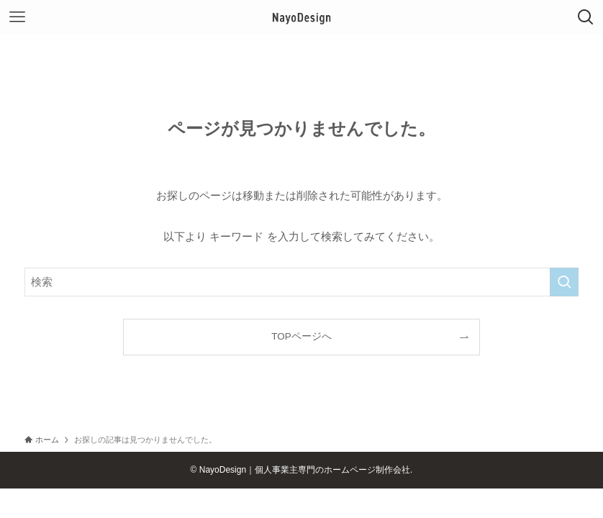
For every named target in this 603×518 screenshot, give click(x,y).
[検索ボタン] (585, 17)
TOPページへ (301, 336)
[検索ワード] (301, 282)
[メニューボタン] (17, 17)
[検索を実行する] (564, 282)
